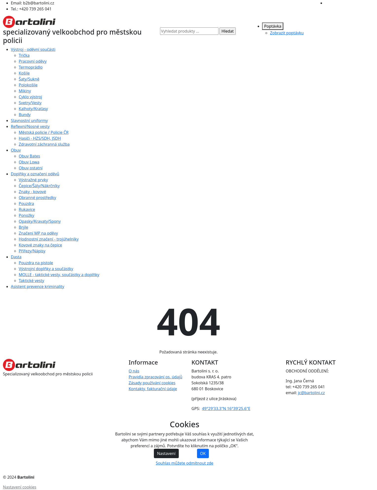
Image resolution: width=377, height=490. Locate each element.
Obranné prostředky (37, 197)
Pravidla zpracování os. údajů (155, 377)
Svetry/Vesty (30, 102)
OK (203, 453)
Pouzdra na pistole (36, 262)
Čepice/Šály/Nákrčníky (39, 185)
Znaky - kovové (32, 191)
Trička (24, 55)
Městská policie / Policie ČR (44, 132)
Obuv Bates (29, 156)
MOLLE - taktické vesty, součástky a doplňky (59, 274)
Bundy (25, 114)
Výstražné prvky (33, 180)
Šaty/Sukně (29, 79)
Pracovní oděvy (33, 61)
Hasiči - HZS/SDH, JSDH (40, 138)
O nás (134, 371)
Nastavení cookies (19, 487)
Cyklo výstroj (30, 97)
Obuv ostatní (30, 168)
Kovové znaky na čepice (40, 245)
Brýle (23, 227)
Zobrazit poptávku (287, 33)
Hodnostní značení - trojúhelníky (49, 239)
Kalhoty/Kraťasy (33, 108)
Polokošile (28, 85)
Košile (24, 73)
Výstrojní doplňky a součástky (46, 268)
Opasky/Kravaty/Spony (40, 221)
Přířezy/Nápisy (32, 251)
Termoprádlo (31, 67)
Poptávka (272, 26)
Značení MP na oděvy (38, 233)
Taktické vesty (31, 280)
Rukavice (27, 209)
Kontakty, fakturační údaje (153, 388)
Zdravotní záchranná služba (44, 144)
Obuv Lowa (29, 162)
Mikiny (25, 91)
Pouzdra (26, 203)
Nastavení (166, 453)
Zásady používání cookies (152, 383)
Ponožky (26, 215)
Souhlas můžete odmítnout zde (185, 463)
